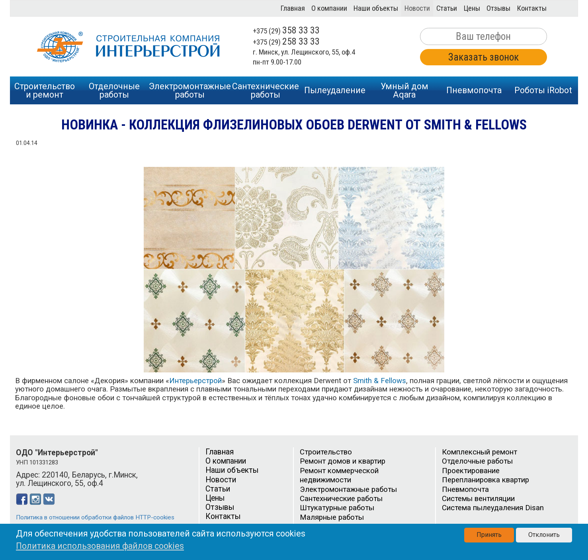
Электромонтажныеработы (190, 90)
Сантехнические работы (341, 498)
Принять (489, 534)
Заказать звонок (483, 57)
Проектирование (471, 470)
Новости (417, 8)
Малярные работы (332, 517)
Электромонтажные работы (348, 489)
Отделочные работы (477, 461)
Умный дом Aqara (404, 90)
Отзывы (498, 8)
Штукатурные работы (337, 507)
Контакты (532, 8)
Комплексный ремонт (479, 452)
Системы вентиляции (478, 498)
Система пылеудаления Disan (493, 507)
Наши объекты (376, 8)
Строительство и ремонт (44, 90)
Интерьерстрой (195, 380)
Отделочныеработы (114, 90)
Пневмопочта (474, 90)
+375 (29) (286, 31)
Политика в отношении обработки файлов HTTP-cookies (95, 517)
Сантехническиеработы (265, 90)
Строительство (326, 452)
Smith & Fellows (379, 380)
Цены (471, 8)
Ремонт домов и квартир (342, 461)
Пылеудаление (334, 90)
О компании (329, 8)
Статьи (446, 8)
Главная (292, 8)
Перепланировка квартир (485, 480)
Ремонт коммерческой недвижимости (339, 475)
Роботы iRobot (543, 90)
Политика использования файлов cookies (100, 546)
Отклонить (544, 534)
